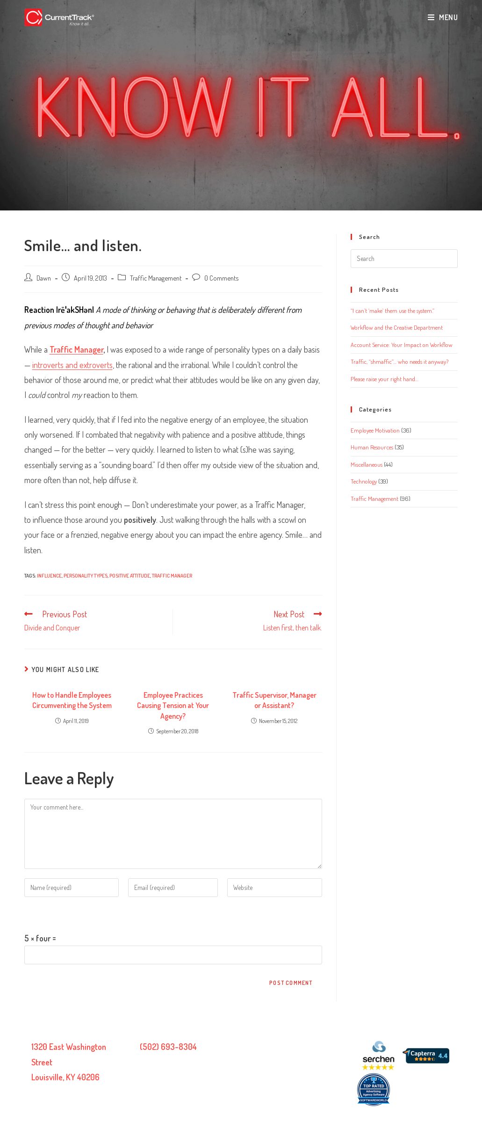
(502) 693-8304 (168, 1046)
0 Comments (221, 278)
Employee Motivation (375, 430)
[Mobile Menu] (443, 17)
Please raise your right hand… (384, 379)
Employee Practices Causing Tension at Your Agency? (173, 705)
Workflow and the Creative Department (397, 327)
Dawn (43, 278)
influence (49, 575)
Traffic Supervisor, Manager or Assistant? (274, 700)
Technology (364, 481)
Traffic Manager (76, 349)
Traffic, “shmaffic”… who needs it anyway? (399, 361)
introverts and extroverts (72, 365)
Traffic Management (155, 278)
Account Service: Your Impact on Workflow (402, 344)
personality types (86, 575)
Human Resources (372, 447)
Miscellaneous (366, 464)
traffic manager (172, 575)
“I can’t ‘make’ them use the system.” (392, 310)
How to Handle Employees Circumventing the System (72, 700)
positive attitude (129, 575)
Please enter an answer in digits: (76, 914)
